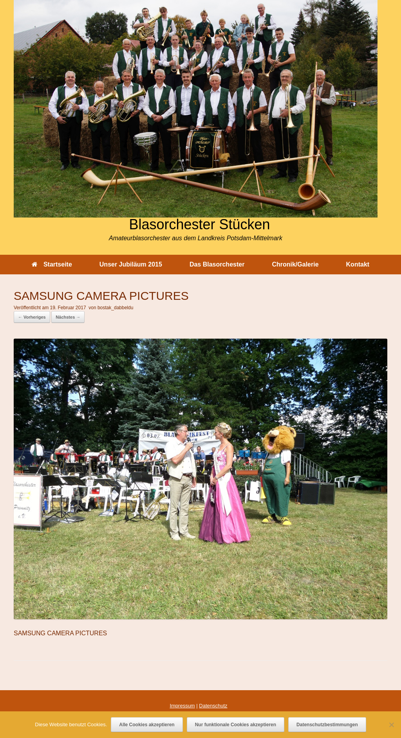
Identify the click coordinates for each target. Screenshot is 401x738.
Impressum (182, 706)
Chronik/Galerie (295, 264)
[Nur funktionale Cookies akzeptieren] (391, 725)
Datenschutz (213, 706)
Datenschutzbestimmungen (327, 724)
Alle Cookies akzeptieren (146, 724)
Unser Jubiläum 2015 (130, 264)
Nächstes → (68, 317)
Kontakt (358, 264)
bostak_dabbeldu (115, 307)
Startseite (52, 264)
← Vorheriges (32, 317)
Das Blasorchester (217, 264)
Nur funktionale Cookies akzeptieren (235, 724)
